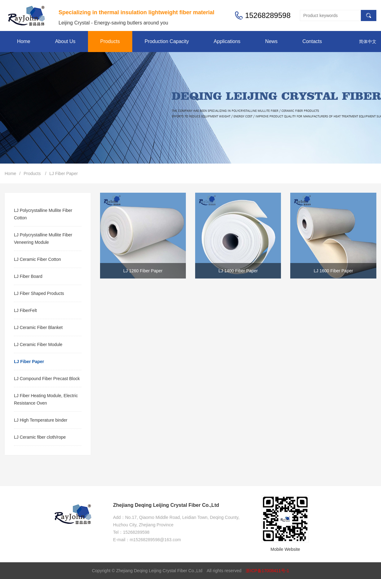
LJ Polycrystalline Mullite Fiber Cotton (43, 214)
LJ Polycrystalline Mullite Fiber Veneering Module (43, 238)
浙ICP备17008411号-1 (267, 570)
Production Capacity (167, 41)
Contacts (312, 41)
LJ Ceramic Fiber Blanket (38, 327)
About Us (65, 41)
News (271, 41)
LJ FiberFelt (25, 310)
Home (23, 41)
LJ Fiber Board (28, 276)
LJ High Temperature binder (41, 420)
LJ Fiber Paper (63, 173)
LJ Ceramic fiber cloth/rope (40, 437)
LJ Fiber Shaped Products (39, 293)
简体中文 (367, 41)
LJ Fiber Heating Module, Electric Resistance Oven (46, 399)
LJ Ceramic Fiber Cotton (37, 259)
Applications (227, 41)
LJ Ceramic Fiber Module (38, 344)
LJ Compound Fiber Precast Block (47, 378)
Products (110, 41)
